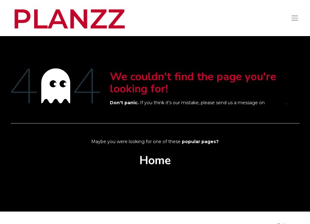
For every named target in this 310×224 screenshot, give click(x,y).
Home (155, 160)
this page (276, 102)
